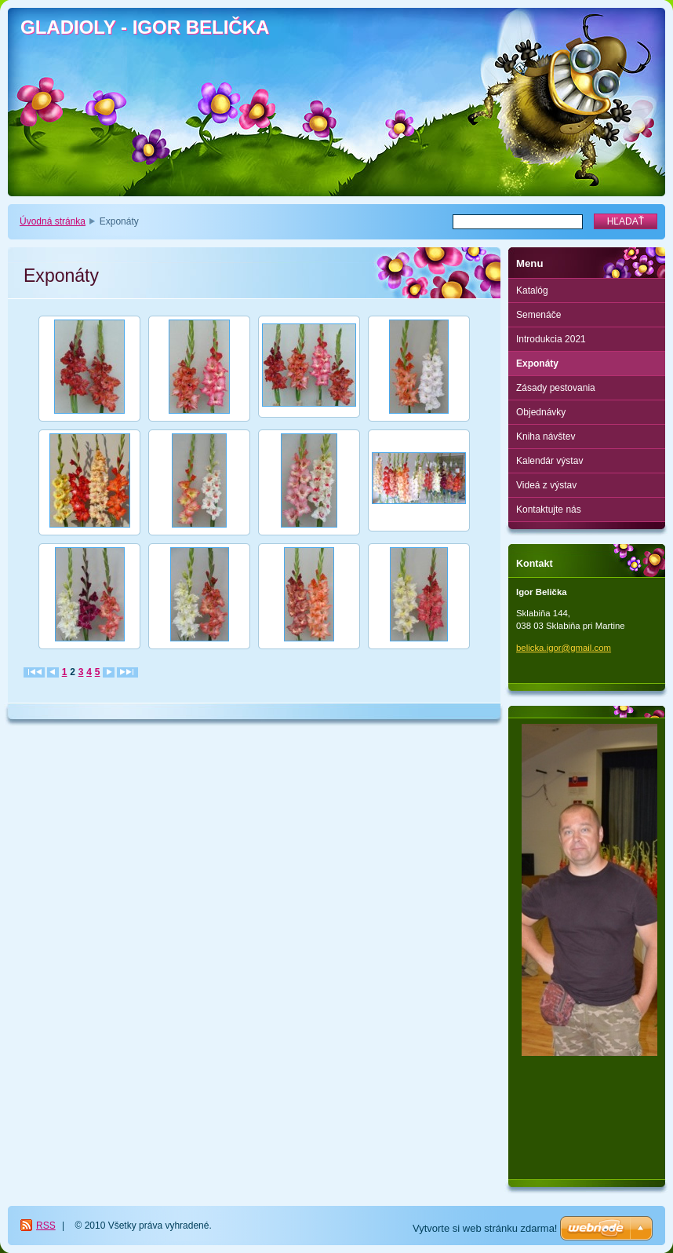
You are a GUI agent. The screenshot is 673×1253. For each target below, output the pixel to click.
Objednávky (541, 412)
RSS (46, 1225)
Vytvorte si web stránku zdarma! (485, 1228)
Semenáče (538, 314)
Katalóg (532, 290)
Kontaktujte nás (548, 509)
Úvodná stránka (52, 221)
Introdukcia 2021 (551, 339)
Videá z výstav (546, 485)
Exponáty (537, 363)
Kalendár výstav (549, 460)
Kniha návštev (545, 436)
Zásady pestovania (555, 387)
